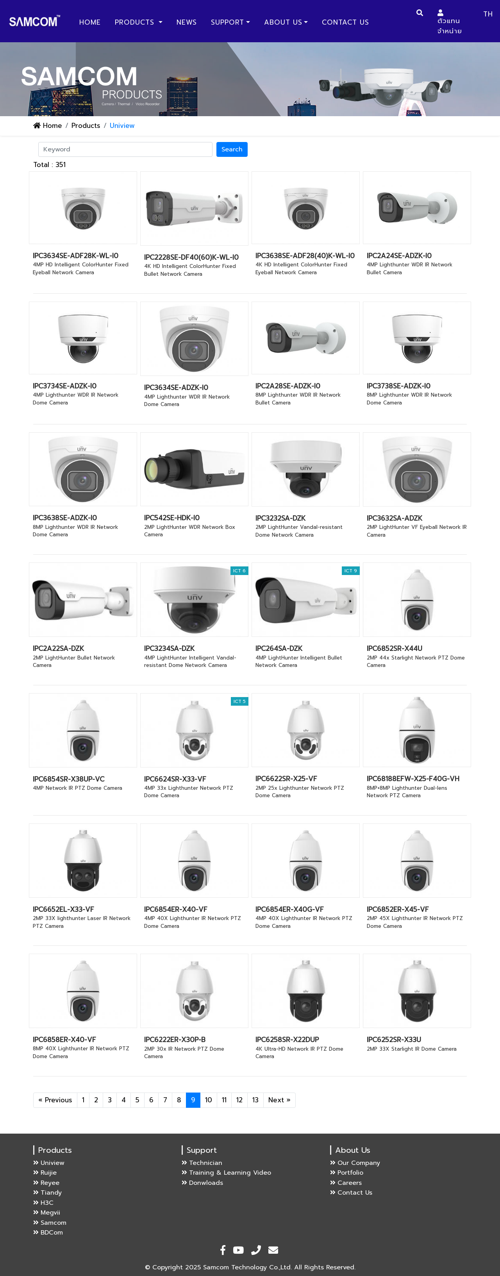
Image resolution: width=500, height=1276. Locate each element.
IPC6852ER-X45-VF (398, 909)
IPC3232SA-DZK (280, 518)
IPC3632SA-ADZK (394, 518)
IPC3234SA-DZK (169, 648)
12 (239, 1100)
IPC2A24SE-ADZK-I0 (399, 256)
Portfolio (346, 1172)
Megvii (46, 1212)
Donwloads (202, 1183)
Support (227, 22)
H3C (43, 1203)
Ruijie (45, 1172)
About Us (283, 22)
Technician (202, 1163)
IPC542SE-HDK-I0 (172, 518)
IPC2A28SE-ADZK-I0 (287, 386)
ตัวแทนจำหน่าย (450, 22)
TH (488, 14)
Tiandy (47, 1192)
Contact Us (345, 22)
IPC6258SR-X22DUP (287, 1040)
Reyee (46, 1183)
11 (224, 1100)
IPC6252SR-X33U (394, 1040)
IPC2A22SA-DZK (58, 648)
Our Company (355, 1163)
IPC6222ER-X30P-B (174, 1040)
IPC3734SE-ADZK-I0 (64, 386)
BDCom (48, 1232)
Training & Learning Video (226, 1172)
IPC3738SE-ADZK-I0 (398, 386)
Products (136, 22)
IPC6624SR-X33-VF (175, 779)
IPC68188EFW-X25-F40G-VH (413, 779)
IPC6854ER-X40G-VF (289, 909)
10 (208, 1100)
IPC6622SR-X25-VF (286, 779)
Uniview (48, 1163)
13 (255, 1100)
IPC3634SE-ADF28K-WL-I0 (75, 256)
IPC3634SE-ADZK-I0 (176, 388)
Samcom (49, 1222)
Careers (346, 1183)
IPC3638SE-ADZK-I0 (65, 518)
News (187, 22)
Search (232, 149)
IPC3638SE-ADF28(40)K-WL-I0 (305, 256)
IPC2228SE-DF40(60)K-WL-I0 (191, 257)
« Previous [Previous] (55, 1100)
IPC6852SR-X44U (394, 648)
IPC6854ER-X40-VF (175, 909)
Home (91, 22)
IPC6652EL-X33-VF (63, 909)
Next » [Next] (279, 1100)
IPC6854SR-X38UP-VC (68, 779)
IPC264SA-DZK (278, 648)
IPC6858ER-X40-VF (64, 1040)
